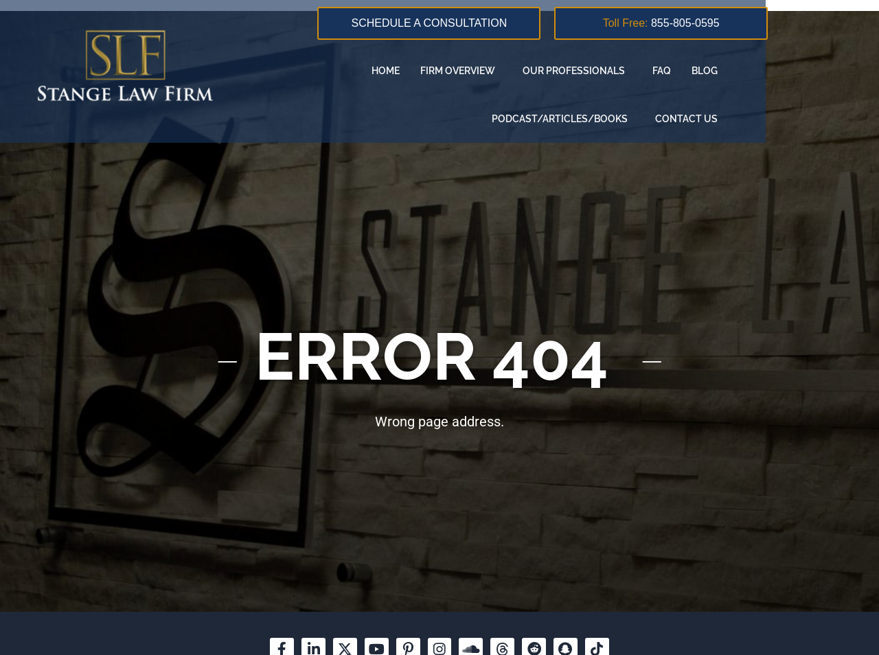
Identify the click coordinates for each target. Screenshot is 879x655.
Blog (651, 70)
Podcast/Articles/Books (756, 71)
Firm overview (407, 71)
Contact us (796, 118)
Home (332, 70)
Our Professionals (523, 71)
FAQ (608, 70)
